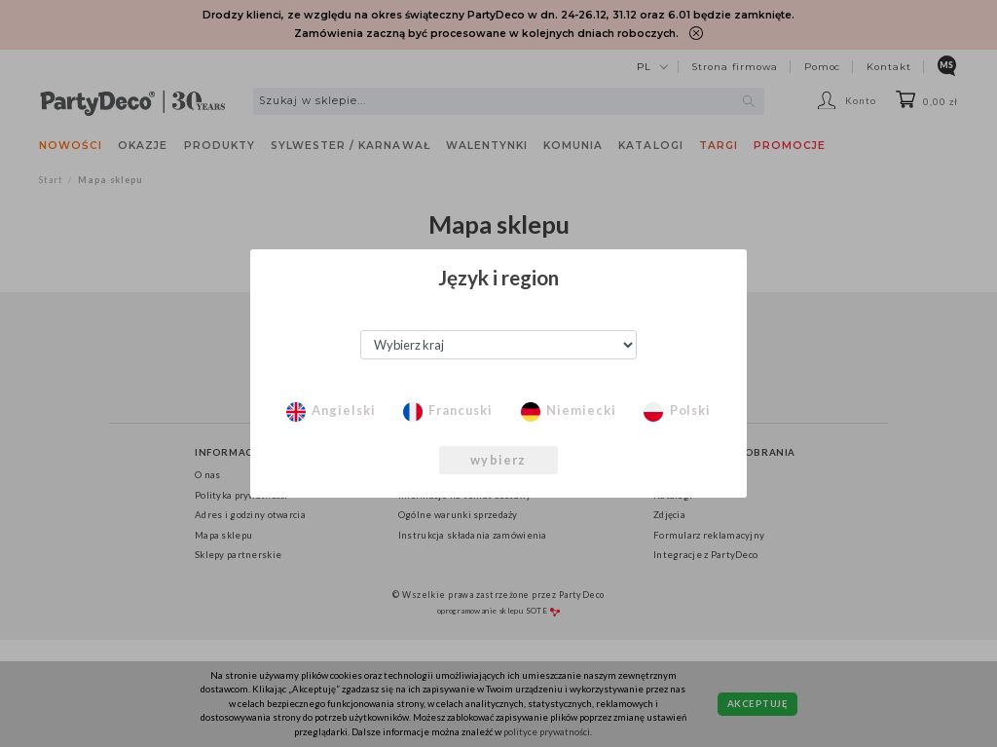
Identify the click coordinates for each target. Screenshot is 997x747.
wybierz (498, 459)
